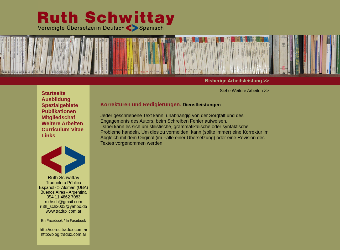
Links (48, 135)
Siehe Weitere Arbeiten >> (244, 90)
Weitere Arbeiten (62, 123)
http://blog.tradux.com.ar (63, 234)
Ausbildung (55, 99)
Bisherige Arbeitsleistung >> (237, 80)
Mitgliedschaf (58, 117)
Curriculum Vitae (62, 129)
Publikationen (58, 111)
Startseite (53, 93)
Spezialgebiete (59, 105)
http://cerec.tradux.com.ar (63, 229)
